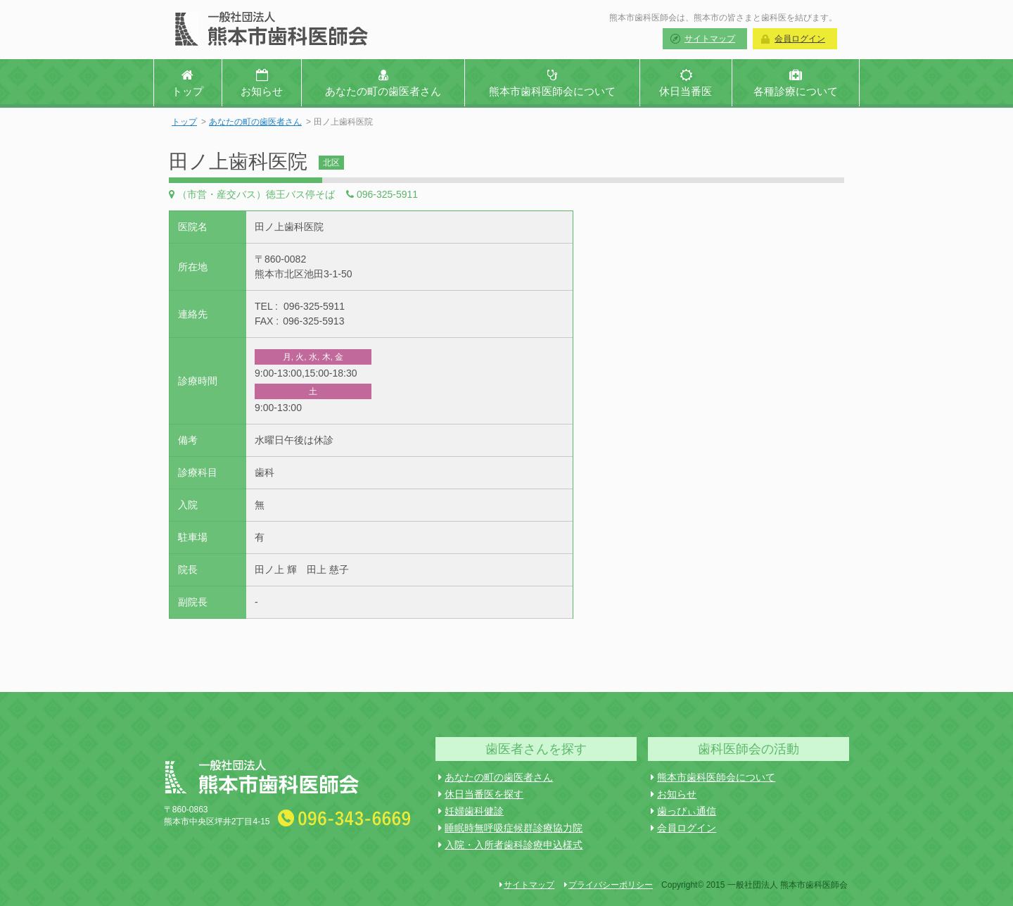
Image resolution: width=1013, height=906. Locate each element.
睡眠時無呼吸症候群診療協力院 (510, 827)
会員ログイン (800, 39)
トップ (184, 122)
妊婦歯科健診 (471, 811)
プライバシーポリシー (608, 885)
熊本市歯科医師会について (713, 777)
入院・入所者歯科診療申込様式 (510, 844)
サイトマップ (709, 39)
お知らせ (673, 794)
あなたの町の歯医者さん (255, 122)
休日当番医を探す (480, 794)
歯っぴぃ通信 (683, 811)
